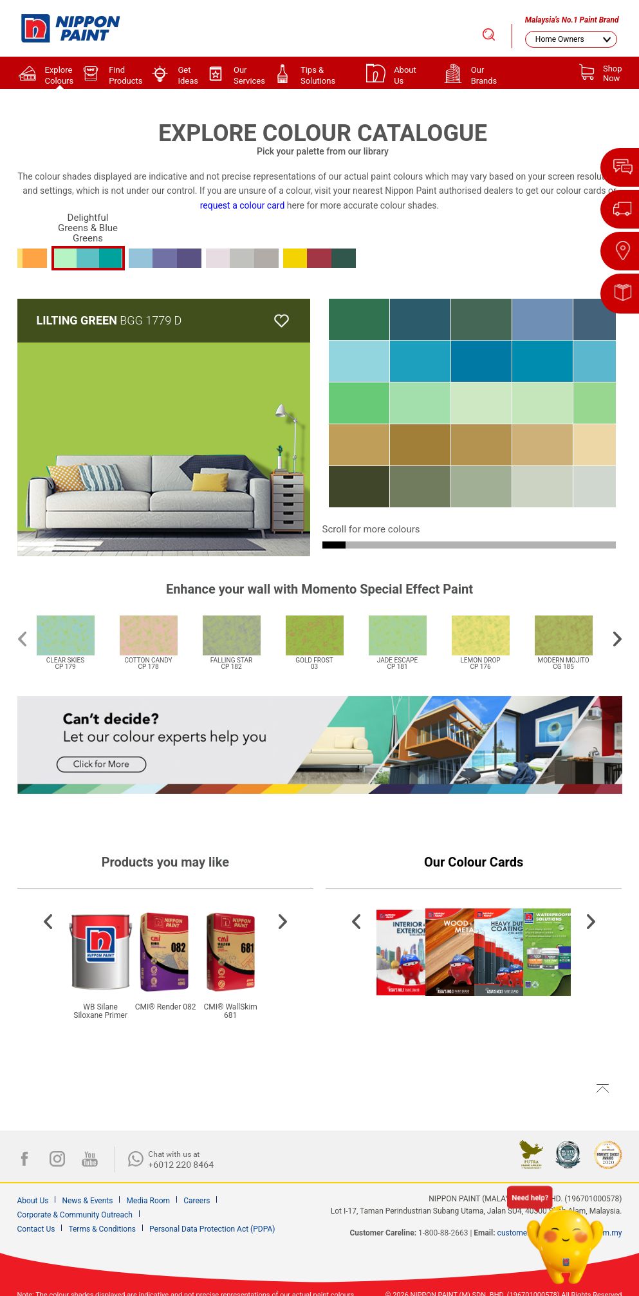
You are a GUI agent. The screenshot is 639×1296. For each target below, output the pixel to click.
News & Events (87, 1200)
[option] (71, 634)
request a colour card (242, 205)
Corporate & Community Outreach (75, 1214)
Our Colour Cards (473, 862)
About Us (33, 1200)
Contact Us (36, 1229)
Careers (196, 1200)
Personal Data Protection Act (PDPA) (212, 1229)
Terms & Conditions (102, 1229)
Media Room (148, 1200)
